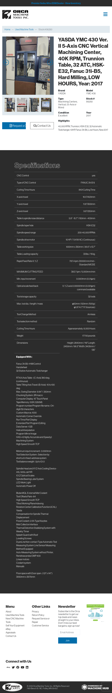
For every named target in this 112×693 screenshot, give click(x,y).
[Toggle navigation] (71, 14)
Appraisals (10, 632)
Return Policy (38, 615)
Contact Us (42, 125)
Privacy (35, 611)
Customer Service (40, 625)
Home (7, 29)
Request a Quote (18, 125)
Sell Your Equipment (15, 625)
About (8, 611)
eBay (8, 629)
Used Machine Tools (24, 29)
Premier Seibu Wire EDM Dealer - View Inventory (56, 3)
